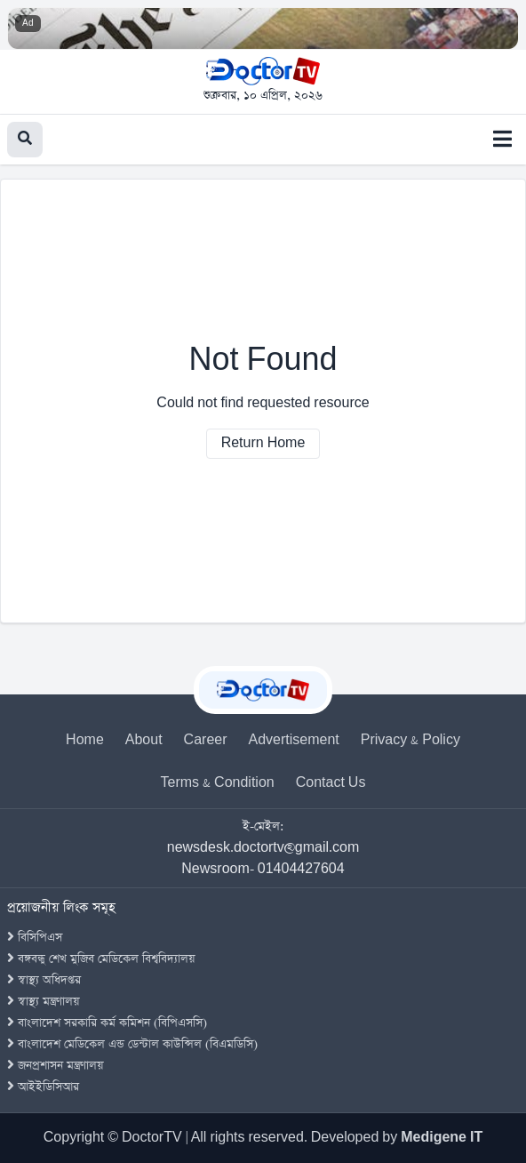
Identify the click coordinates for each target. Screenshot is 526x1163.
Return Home (263, 443)
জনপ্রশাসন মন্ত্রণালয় (55, 1065)
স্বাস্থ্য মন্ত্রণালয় (43, 1001)
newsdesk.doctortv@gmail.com (263, 847)
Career (205, 740)
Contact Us (331, 782)
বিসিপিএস (34, 937)
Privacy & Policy (410, 740)
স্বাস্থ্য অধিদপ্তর (44, 980)
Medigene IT (441, 1137)
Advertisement (294, 740)
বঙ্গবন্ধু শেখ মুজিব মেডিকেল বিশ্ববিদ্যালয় (101, 958)
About (144, 740)
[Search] (25, 139)
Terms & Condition (218, 782)
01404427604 (301, 869)
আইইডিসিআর (43, 1087)
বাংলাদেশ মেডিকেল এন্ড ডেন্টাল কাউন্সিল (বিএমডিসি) (132, 1044)
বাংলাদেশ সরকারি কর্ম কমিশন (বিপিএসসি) (107, 1023)
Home (85, 740)
